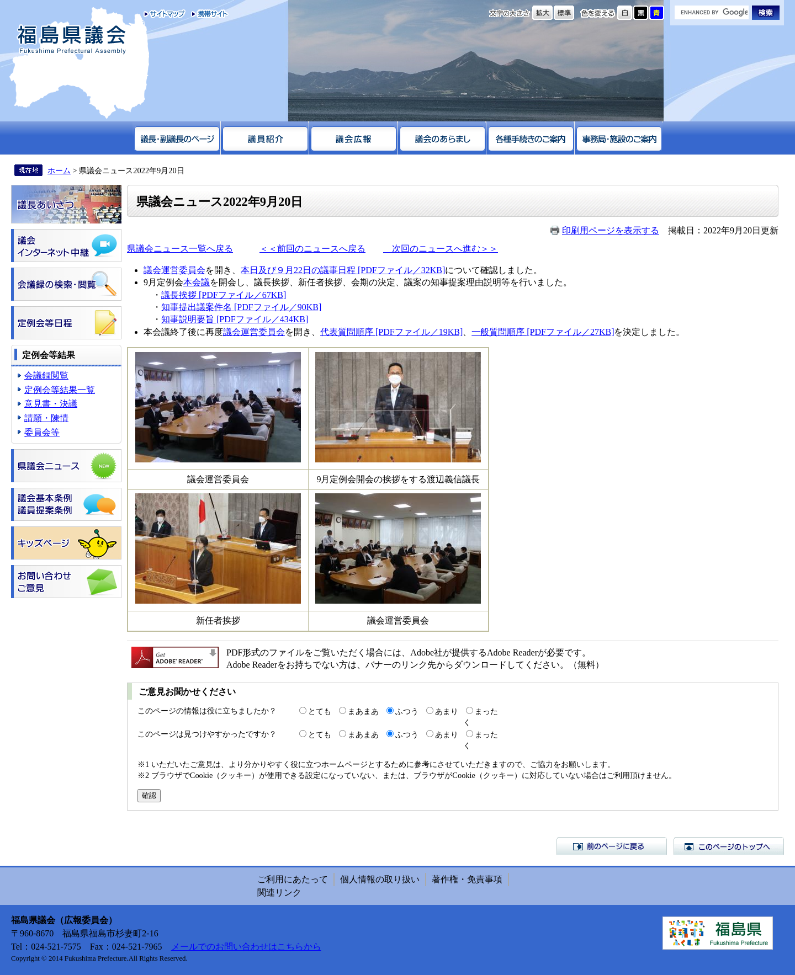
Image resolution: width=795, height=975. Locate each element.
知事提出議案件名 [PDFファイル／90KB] (241, 307)
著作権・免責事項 (467, 879)
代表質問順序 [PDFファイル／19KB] (391, 332)
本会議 (196, 282)
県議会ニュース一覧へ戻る (180, 248)
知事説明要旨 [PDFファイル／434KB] (234, 319)
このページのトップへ (729, 846)
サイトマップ (165, 13)
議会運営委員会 (174, 270)
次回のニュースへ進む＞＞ (440, 248)
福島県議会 (72, 40)
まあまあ (363, 711)
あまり (446, 711)
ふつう (406, 711)
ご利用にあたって (292, 879)
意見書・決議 (50, 403)
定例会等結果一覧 (59, 390)
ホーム (59, 170)
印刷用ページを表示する (610, 230)
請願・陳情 (46, 418)
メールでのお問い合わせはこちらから (246, 946)
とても (319, 711)
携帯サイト (207, 13)
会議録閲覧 (46, 375)
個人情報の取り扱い (380, 879)
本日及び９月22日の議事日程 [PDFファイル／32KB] (343, 270)
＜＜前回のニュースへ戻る (312, 248)
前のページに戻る (611, 846)
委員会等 (42, 432)
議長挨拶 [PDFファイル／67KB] (223, 295)
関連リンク (279, 892)
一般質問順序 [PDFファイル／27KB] (542, 332)
